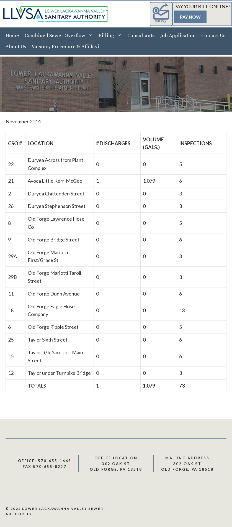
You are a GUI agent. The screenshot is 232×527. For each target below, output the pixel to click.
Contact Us (213, 35)
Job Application (178, 35)
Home (12, 35)
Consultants (140, 35)
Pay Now (190, 16)
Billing (112, 35)
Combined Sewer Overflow (60, 35)
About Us (16, 47)
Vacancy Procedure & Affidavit (66, 47)
